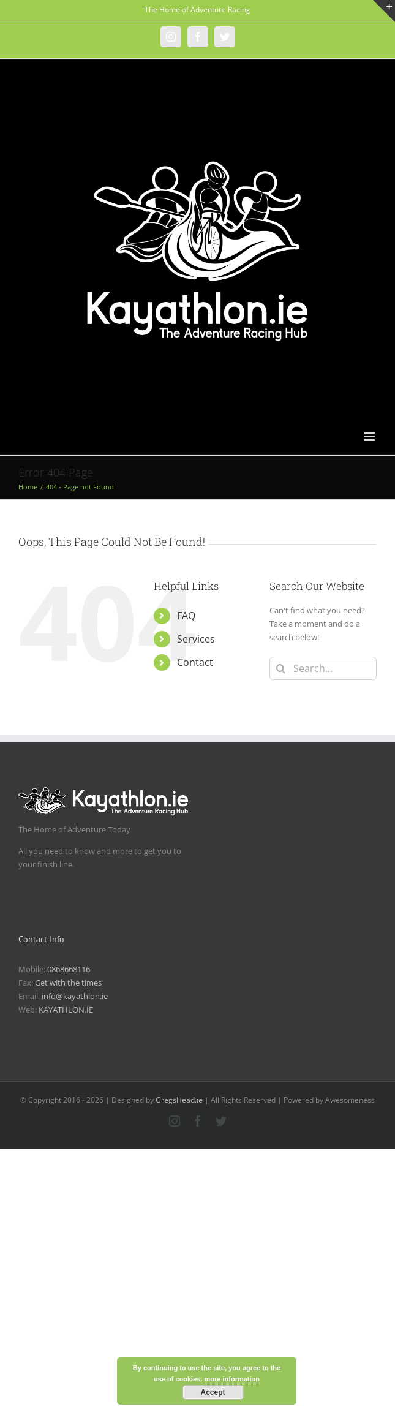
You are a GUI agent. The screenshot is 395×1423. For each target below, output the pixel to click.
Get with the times (68, 982)
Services (196, 639)
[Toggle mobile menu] (370, 436)
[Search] (281, 668)
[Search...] (323, 668)
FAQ (186, 615)
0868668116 (68, 969)
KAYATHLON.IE (66, 1009)
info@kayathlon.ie (75, 996)
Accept (212, 1392)
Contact (195, 662)
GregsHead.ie (179, 1100)
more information (232, 1379)
